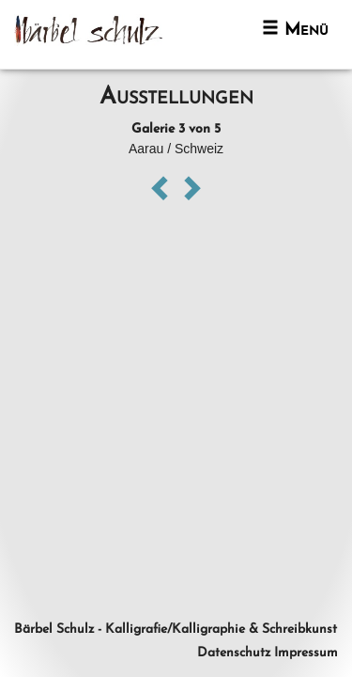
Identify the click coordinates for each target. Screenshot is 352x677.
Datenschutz (233, 653)
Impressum (306, 653)
